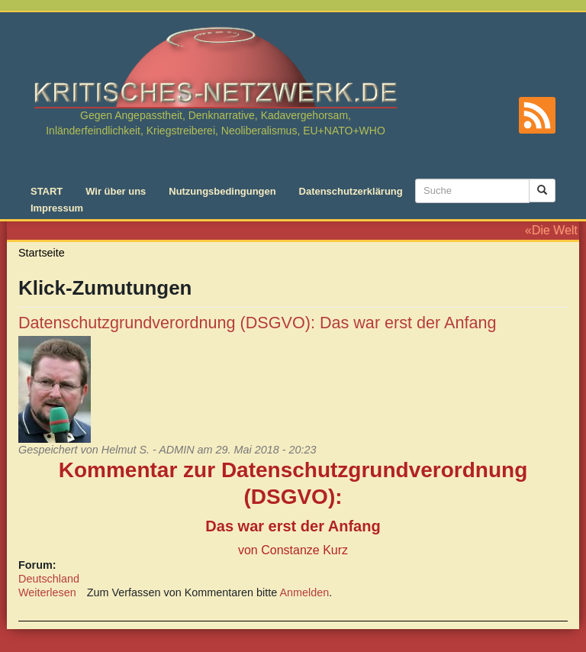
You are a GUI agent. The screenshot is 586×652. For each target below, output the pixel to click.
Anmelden (305, 592)
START (47, 191)
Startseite (41, 253)
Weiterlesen (47, 592)
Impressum (57, 208)
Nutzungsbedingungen (222, 191)
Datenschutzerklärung (351, 191)
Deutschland (48, 579)
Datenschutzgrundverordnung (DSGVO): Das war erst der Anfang (257, 322)
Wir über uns (115, 191)
